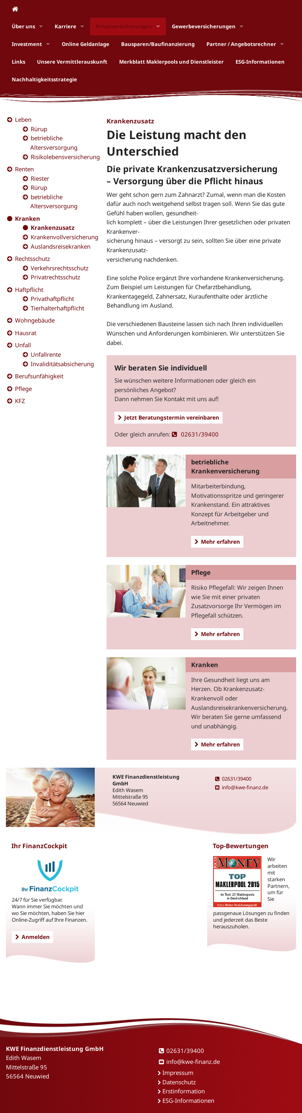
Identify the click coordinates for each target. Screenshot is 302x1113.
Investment (27, 44)
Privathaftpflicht (52, 299)
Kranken (27, 218)
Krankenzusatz (52, 227)
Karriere (65, 26)
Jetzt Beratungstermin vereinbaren (168, 417)
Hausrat (25, 333)
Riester (40, 178)
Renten (24, 169)
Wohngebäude (35, 320)
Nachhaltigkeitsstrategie (44, 79)
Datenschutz (179, 1082)
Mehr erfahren (217, 541)
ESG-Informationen (260, 61)
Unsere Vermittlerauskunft (72, 61)
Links (18, 61)
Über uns (23, 26)
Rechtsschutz (32, 258)
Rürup (39, 129)
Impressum (177, 1072)
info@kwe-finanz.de (241, 787)
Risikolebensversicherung (65, 157)
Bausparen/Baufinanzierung (158, 44)
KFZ (20, 401)
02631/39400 (195, 434)
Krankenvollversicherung (64, 237)
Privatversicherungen (124, 26)
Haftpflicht (29, 289)
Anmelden (32, 937)
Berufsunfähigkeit (39, 376)
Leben (23, 119)
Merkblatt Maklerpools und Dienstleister (171, 61)
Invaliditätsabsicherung (62, 364)
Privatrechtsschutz (55, 277)
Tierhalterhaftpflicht (57, 308)
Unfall (23, 345)
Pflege (23, 388)
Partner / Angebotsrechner (241, 44)
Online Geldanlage (85, 44)
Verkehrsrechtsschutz (59, 268)
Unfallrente (46, 354)
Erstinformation (183, 1091)
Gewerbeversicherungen (204, 26)
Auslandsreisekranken (60, 246)
